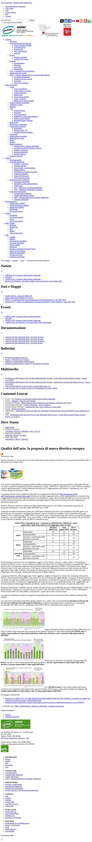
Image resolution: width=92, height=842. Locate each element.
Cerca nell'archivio (16, 211)
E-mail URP (9, 802)
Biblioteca (13, 247)
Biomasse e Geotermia (13, 818)
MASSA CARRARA (21, 431)
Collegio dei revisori (21, 59)
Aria (11, 109)
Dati (11, 229)
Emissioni (17, 112)
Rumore (12, 142)
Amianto (13, 107)
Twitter (7, 761)
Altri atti (17, 53)
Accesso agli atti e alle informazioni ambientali (21, 790)
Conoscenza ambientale (18, 192)
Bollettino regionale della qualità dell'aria (19, 362)
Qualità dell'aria (19, 111)
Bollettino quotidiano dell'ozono (16, 358)
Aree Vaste (17, 67)
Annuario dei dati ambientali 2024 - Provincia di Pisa (23, 343)
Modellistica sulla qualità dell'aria (26, 116)
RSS (6, 763)
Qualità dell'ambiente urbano (24, 195)
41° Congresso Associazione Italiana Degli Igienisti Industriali (33, 399)
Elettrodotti (18, 128)
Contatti (8, 16)
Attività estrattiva (20, 154)
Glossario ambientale (21, 199)
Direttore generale (20, 57)
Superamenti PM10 (12, 814)
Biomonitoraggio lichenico (23, 120)
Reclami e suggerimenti (13, 784)
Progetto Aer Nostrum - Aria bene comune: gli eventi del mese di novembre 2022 (33, 281)
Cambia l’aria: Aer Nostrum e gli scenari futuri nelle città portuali (28, 322)
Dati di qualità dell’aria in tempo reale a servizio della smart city (27, 386)
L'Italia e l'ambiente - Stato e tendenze (37, 405)
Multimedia (14, 209)
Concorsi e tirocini (11, 804)
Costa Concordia (20, 99)
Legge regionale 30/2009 (22, 45)
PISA (32, 431)
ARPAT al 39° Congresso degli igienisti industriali (22, 279)
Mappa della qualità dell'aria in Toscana (19, 298)
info (27, 738)
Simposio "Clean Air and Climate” (24, 401)
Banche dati (14, 227)
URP (7, 235)
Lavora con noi (10, 12)
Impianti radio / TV (21, 130)
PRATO (16, 435)
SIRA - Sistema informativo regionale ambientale (31, 197)
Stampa (7, 715)
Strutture (13, 61)
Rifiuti (12, 140)
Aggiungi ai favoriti (12, 717)
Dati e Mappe (10, 223)
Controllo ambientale (17, 162)
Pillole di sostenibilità (17, 253)
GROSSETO (9, 439)
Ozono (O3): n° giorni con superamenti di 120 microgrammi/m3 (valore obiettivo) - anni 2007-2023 (40, 302)
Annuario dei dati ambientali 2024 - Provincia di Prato (24, 339)
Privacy (8, 825)
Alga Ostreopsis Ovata (22, 178)
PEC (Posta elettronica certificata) (13, 738)
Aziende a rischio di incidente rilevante (27, 148)
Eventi (12, 219)
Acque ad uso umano (21, 97)
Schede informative (12, 777)
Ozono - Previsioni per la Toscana (17, 360)
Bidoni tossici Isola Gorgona (24, 101)
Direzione (17, 65)
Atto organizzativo (20, 51)
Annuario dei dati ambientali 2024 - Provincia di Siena (24, 337)
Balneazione (18, 95)
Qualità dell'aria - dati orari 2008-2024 (18, 296)
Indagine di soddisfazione (14, 788)
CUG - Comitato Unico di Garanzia (22, 71)
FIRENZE (8, 435)
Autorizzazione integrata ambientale (26, 146)
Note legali (16, 825)
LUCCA (37, 431)
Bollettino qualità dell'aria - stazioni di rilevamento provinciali (27, 364)
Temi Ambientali (11, 85)
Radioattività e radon (17, 138)
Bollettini (13, 225)
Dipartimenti (18, 69)
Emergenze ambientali (22, 182)
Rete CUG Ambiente (21, 83)
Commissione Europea (56, 706)
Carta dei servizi (19, 47)
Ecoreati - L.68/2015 (21, 164)
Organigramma (19, 63)
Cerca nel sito (5, 20)
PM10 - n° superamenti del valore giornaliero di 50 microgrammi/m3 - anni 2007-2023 (35, 300)
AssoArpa (17, 81)
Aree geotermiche (20, 114)
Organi (12, 55)
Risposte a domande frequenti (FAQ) (22, 249)
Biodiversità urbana (18, 409)
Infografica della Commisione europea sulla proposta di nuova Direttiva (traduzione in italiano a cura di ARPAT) (44, 702)
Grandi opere (18, 186)
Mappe (12, 231)
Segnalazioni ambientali (13, 786)
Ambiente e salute (16, 105)
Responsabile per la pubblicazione (17, 823)
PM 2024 (8, 277)
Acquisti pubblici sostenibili (19, 103)
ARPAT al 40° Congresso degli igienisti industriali (22, 275)
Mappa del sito (10, 829)
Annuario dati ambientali (22, 194)
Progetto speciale (20, 166)
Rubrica (12, 239)
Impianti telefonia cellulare (23, 132)
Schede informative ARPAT (19, 205)
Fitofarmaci (14, 134)
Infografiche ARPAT (17, 207)
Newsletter (13, 215)
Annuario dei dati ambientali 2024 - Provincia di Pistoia (24, 341)
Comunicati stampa (16, 217)
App (6, 767)
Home (8, 260)
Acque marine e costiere (22, 91)
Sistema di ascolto (16, 255)
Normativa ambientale (39, 706)
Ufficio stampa (15, 245)
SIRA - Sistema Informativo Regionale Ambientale (23, 779)
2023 (22, 260)
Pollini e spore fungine (22, 118)
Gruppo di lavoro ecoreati (23, 79)
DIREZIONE (10, 427)
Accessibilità (9, 831)
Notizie (7, 213)
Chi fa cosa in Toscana (17, 251)
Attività (8, 158)
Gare (7, 10)
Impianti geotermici (21, 152)
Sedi (6, 796)
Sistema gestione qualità (18, 73)
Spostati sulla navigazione (23, 3)
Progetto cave (10, 816)
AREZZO (24, 439)
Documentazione (11, 201)
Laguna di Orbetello (21, 174)
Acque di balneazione (21, 176)
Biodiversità (14, 122)
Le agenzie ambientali (21, 77)
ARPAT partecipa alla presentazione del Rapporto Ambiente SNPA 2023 (46, 403)
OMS (17, 706)
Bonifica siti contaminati (18, 124)
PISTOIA (23, 435)
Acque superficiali (20, 89)
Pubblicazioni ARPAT (17, 203)
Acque (12, 87)
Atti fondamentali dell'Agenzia (20, 43)
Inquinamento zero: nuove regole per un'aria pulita (43, 407)
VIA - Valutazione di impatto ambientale (28, 188)
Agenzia (8, 39)
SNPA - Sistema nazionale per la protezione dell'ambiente (30, 75)
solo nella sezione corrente (12, 22)
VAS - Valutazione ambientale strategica (28, 190)
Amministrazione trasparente (15, 6)
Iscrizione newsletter (17, 243)
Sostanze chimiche (16, 156)
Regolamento (18, 49)
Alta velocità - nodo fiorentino (24, 168)
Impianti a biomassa (21, 150)
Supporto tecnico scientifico (19, 180)
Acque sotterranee (20, 93)
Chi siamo (13, 41)
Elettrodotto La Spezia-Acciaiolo (25, 172)
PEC (6, 14)
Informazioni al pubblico (18, 241)
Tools (7, 827)
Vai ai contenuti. (6, 3)
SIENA (17, 439)
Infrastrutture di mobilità (18, 136)
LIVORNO (9, 431)
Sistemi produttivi (16, 144)
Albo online (9, 8)
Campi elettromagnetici (18, 126)
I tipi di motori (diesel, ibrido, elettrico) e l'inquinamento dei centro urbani (31, 388)
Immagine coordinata (17, 257)
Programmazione (15, 160)
